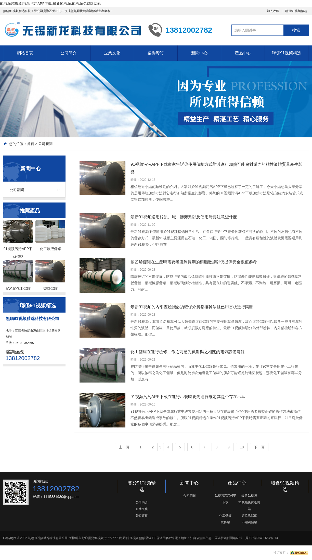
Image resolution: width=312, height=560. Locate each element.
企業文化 (112, 53)
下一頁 (259, 447)
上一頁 (124, 447)
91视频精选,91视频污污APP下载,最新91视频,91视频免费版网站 (50, 4)
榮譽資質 (156, 53)
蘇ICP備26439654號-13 (261, 538)
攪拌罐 (225, 522)
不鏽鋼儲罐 (249, 522)
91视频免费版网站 (249, 506)
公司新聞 (45, 144)
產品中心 (243, 53)
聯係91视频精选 (296, 11)
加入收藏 (273, 11)
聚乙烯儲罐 (249, 515)
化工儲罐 (225, 515)
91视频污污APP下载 (225, 499)
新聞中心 (199, 53)
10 (242, 447)
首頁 (30, 144)
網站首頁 (25, 53)
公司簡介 (68, 53)
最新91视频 (249, 495)
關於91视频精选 (142, 486)
